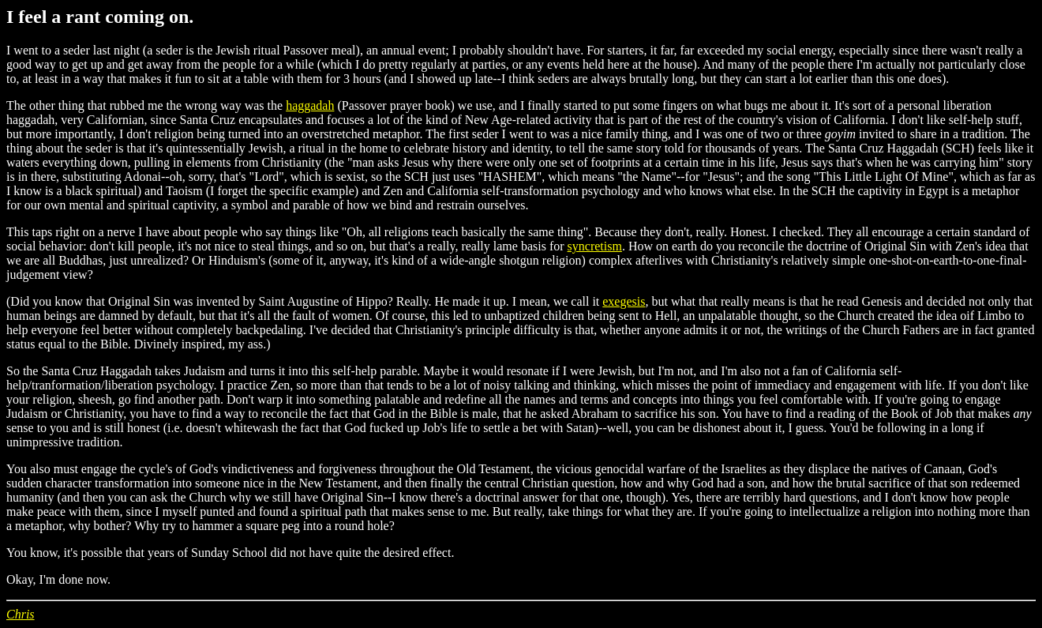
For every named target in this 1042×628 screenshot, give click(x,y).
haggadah (310, 105)
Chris (20, 614)
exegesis (623, 301)
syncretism (595, 246)
